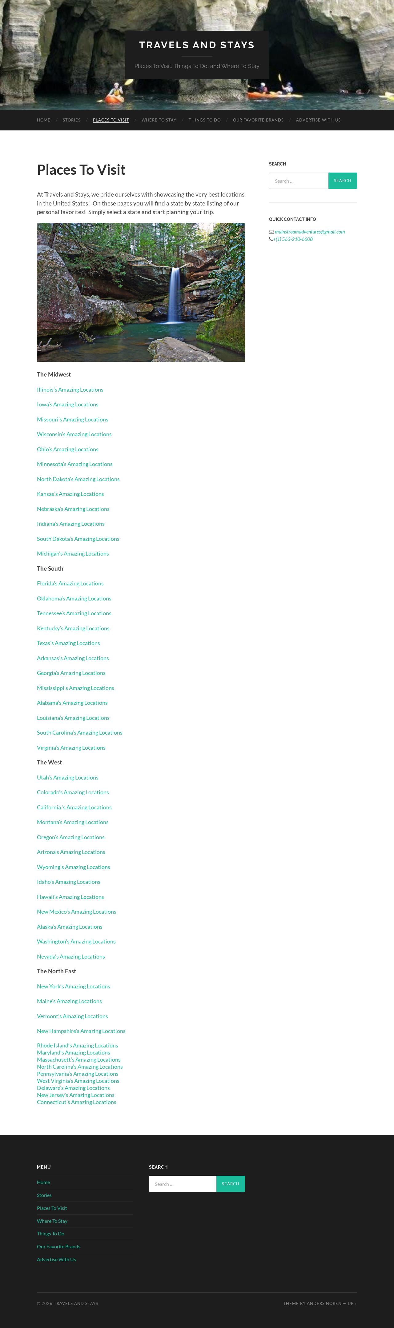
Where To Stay (159, 119)
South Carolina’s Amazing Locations (83, 732)
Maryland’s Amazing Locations (76, 1051)
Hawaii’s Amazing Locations (73, 896)
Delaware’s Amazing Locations (76, 1087)
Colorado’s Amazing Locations (76, 792)
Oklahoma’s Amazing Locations (77, 597)
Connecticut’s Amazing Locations (80, 1101)
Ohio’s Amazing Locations (70, 448)
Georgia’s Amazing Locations (74, 672)
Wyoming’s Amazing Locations (76, 866)
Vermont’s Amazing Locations (75, 1015)
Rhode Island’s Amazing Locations (81, 1044)
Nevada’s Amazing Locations (74, 955)
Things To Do (205, 119)
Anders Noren (324, 1303)
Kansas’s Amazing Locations (73, 493)
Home (43, 119)
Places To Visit (111, 119)
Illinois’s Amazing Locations (72, 389)
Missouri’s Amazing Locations (75, 418)
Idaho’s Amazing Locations (71, 881)
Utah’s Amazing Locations (70, 776)
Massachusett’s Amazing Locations (82, 1059)
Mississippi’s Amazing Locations (78, 687)
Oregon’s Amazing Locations (74, 836)
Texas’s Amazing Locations (71, 642)
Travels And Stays (197, 44)
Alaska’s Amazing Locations (72, 926)
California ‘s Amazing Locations (77, 806)
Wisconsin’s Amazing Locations (77, 433)
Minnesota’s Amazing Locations (78, 463)
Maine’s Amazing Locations (72, 1000)
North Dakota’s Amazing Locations (82, 478)
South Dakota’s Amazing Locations (81, 538)
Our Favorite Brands (258, 119)
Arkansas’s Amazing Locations (76, 657)
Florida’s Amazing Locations (73, 583)
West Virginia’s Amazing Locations (81, 1080)
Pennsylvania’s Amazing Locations (81, 1073)
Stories (72, 119)
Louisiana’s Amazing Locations (76, 717)
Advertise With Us (318, 119)
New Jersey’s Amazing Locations (79, 1094)
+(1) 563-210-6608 (293, 238)
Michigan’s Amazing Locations (76, 553)
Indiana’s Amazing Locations (74, 523)
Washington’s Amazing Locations (79, 941)
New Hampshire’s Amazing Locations (84, 1030)
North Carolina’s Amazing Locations (83, 1066)
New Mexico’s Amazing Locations (80, 911)
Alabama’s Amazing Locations (75, 702)
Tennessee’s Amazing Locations (77, 612)
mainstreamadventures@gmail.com (309, 231)
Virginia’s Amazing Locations (74, 747)
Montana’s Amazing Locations (76, 821)
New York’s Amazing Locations (76, 985)
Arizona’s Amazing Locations (74, 851)
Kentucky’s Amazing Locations (76, 627)
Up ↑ (352, 1303)
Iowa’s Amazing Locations (70, 404)
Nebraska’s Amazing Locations (76, 508)
